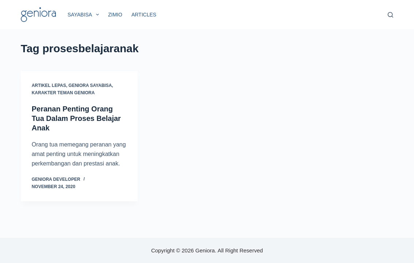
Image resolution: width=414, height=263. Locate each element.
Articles (143, 15)
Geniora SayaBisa (90, 85)
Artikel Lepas (49, 85)
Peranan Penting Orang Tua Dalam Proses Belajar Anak (76, 118)
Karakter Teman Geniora (63, 92)
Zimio (115, 15)
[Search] (390, 15)
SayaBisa (85, 14)
